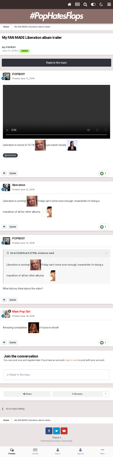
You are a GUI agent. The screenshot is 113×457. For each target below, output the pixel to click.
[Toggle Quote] (8, 253)
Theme (56, 437)
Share (27, 394)
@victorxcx (10, 155)
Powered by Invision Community (56, 441)
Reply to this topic (56, 62)
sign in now (71, 360)
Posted (23, 78)
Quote (13, 173)
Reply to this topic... (19, 374)
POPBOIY (11, 47)
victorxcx (43, 253)
